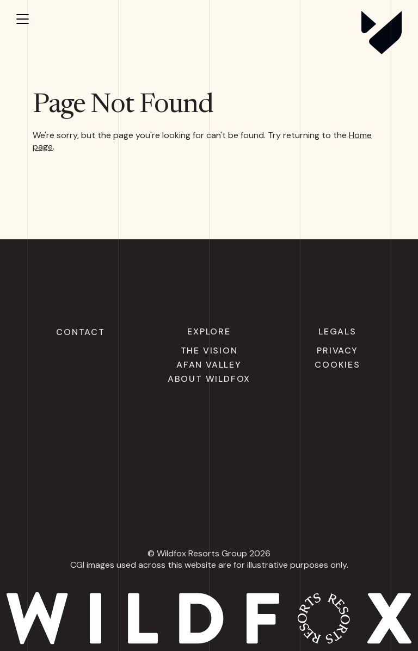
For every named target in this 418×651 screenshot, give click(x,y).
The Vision (209, 350)
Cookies (337, 364)
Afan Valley (209, 364)
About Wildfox (209, 379)
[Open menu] (32, 19)
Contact (80, 332)
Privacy (337, 350)
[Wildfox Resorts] (381, 51)
